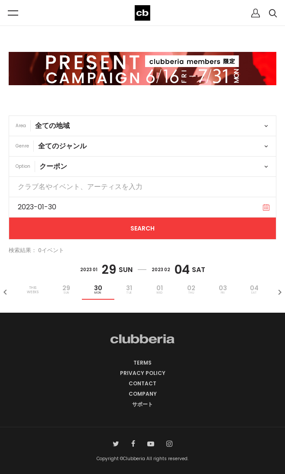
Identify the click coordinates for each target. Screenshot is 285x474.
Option (23, 166)
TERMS (142, 362)
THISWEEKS (33, 289)
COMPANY (143, 393)
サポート (142, 404)
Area (21, 125)
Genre (22, 146)
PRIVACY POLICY (142, 373)
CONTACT (142, 383)
